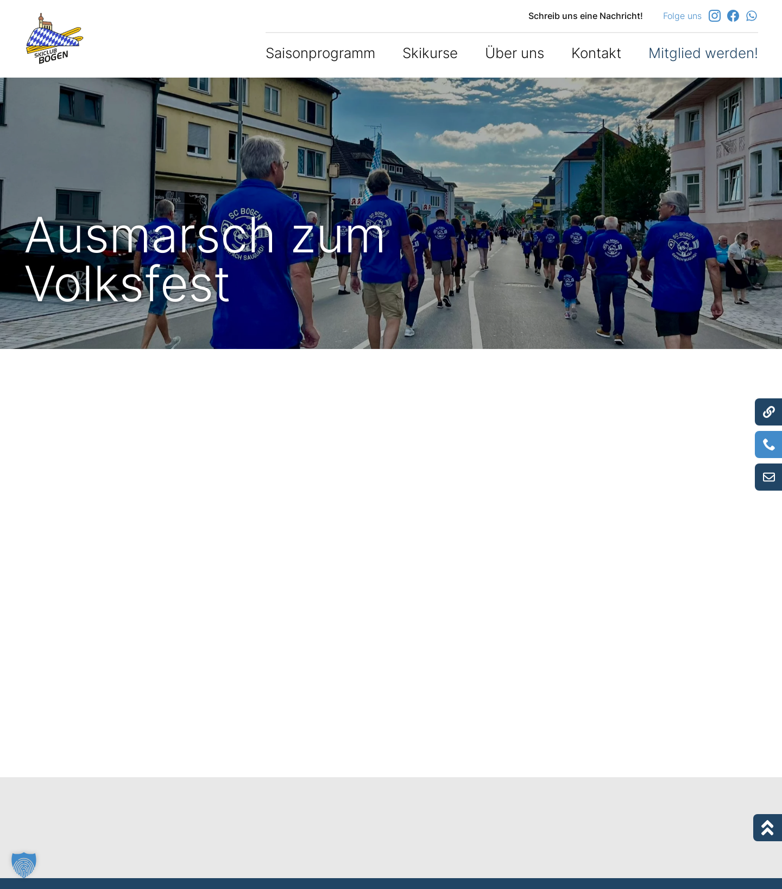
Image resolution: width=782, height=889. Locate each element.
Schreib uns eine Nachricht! (585, 15)
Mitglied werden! (703, 53)
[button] (24, 865)
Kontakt (596, 53)
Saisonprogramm (320, 53)
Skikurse (430, 53)
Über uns (514, 53)
